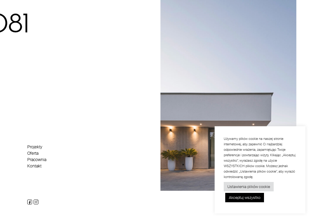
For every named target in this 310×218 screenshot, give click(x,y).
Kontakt (34, 166)
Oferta (32, 153)
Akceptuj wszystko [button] (244, 197)
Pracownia (36, 159)
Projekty (34, 147)
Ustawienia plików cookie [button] (248, 186)
